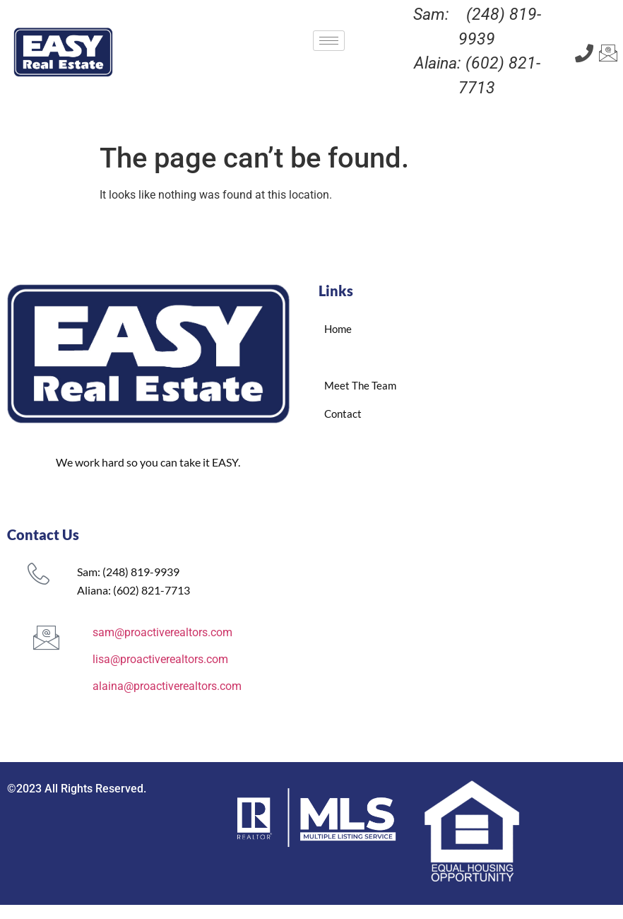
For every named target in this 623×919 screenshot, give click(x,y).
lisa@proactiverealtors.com (160, 659)
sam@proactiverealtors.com (162, 632)
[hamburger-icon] (329, 40)
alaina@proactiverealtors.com (167, 686)
